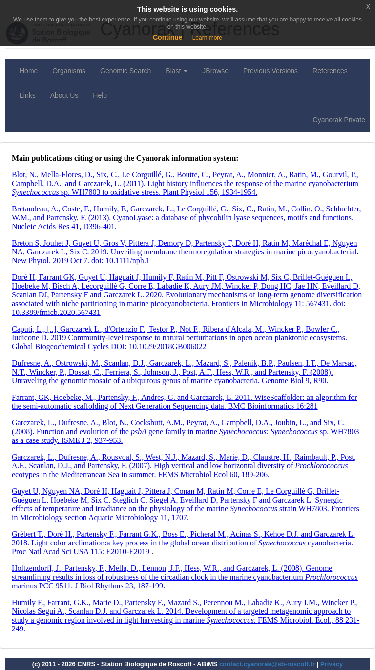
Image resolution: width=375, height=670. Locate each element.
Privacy (331, 664)
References (330, 71)
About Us (64, 95)
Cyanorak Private (339, 120)
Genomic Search (125, 71)
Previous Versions (270, 71)
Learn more (207, 37)
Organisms (68, 71)
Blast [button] (177, 71)
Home (29, 71)
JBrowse (215, 71)
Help (100, 95)
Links (28, 95)
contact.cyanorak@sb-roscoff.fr (267, 664)
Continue (168, 37)
